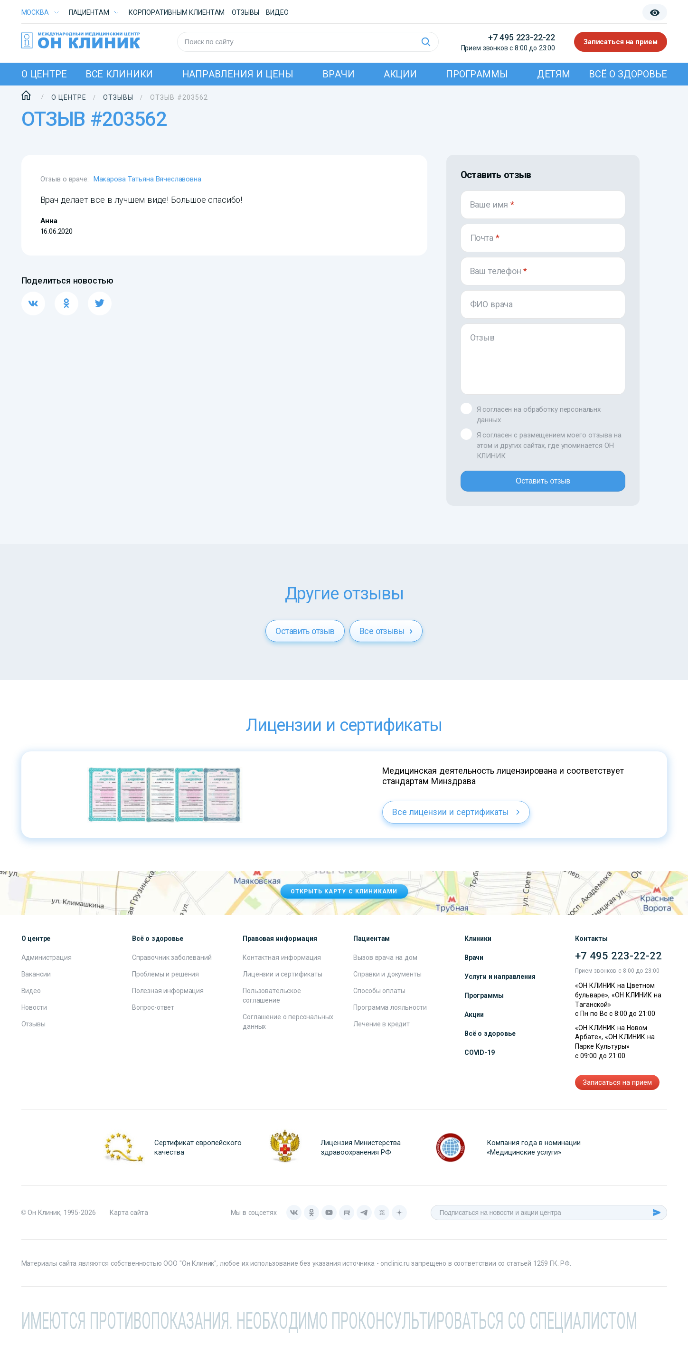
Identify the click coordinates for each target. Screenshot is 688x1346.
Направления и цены (238, 74)
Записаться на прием (621, 42)
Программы (477, 74)
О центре (44, 74)
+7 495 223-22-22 (521, 37)
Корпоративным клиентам (177, 12)
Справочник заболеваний (172, 965)
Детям (553, 74)
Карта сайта (129, 1220)
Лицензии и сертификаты (282, 982)
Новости (34, 1015)
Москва (35, 12)
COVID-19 (479, 1060)
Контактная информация (282, 965)
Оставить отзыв (543, 485)
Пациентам (89, 12)
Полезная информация (168, 998)
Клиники (477, 946)
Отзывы (245, 12)
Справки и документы (387, 982)
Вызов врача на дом (385, 965)
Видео (31, 998)
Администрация (46, 965)
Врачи (338, 74)
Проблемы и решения (165, 982)
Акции (400, 74)
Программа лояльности (389, 1015)
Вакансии (36, 982)
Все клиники (119, 74)
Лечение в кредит (381, 1031)
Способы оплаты (379, 998)
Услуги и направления (500, 984)
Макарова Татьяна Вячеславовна (147, 179)
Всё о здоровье (628, 74)
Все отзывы (386, 639)
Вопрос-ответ (153, 1015)
